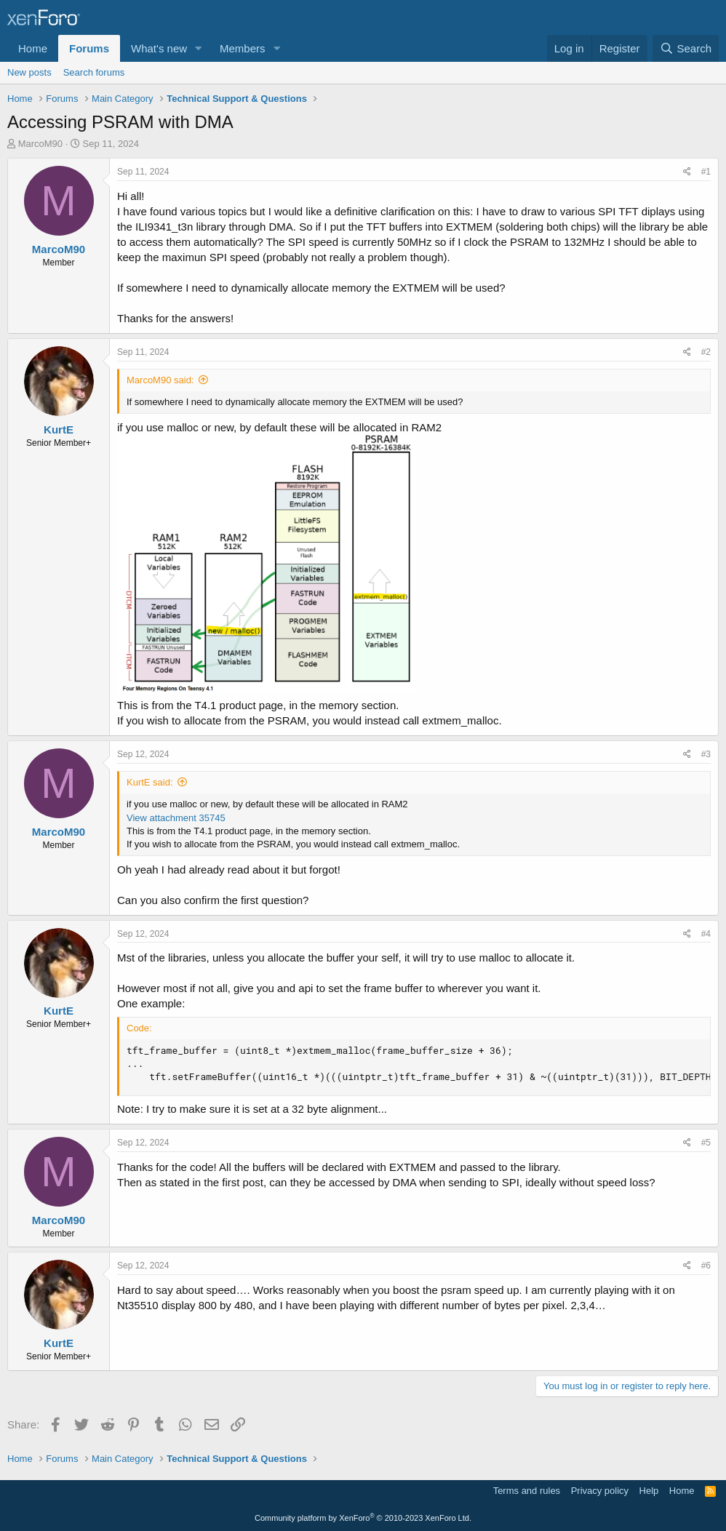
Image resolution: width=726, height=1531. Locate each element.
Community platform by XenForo (363, 1518)
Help (649, 1490)
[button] (198, 48)
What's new (159, 48)
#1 (706, 172)
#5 (706, 1143)
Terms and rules (526, 1490)
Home (32, 48)
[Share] (687, 172)
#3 (706, 754)
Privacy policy (600, 1490)
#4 (706, 934)
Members (243, 48)
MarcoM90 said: (160, 380)
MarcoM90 (40, 143)
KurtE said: (150, 782)
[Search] (686, 48)
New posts (29, 72)
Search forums (94, 72)
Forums (89, 48)
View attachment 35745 (176, 817)
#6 (706, 1265)
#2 (706, 352)
